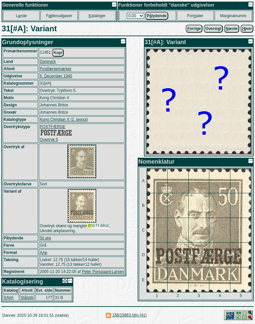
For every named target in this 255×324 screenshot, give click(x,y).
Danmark (48, 61)
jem (247, 28)
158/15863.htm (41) (129, 315)
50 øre (45, 238)
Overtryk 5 (49, 139)
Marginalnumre (233, 16)
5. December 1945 (56, 76)
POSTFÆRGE (52, 126)
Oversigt (213, 28)
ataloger (97, 16)
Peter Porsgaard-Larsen (103, 272)
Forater (195, 16)
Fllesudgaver (59, 16)
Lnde (21, 16)
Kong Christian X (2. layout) (64, 119)
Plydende (157, 16)
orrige (194, 28)
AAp (43, 253)
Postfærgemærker (56, 69)
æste (232, 28)
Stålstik (27, 298)
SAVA (8, 298)
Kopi (58, 52)
